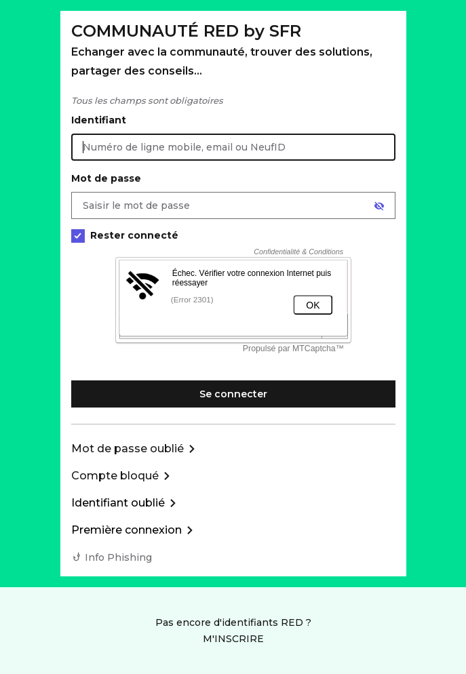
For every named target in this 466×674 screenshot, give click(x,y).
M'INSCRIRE (233, 639)
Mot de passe (106, 178)
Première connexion (126, 529)
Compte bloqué (115, 475)
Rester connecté (124, 235)
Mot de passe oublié (127, 448)
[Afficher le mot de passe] (379, 206)
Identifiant (98, 120)
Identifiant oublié (118, 502)
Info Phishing (118, 557)
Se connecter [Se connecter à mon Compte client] (233, 394)
